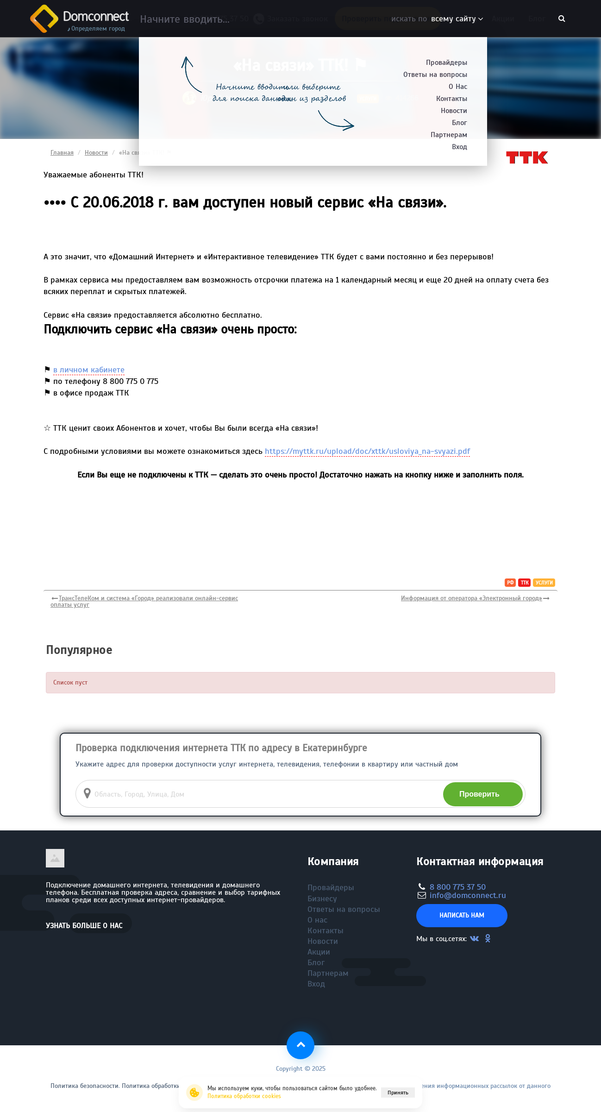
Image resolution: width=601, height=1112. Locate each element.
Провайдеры (330, 887)
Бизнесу (463, 18)
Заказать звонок (294, 20)
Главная (62, 153)
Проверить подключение (388, 18)
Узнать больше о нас (84, 925)
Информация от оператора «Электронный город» (471, 598)
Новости (96, 153)
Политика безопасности (84, 1086)
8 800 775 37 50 (223, 18)
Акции (503, 18)
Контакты (325, 930)
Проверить (479, 794)
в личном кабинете (89, 369)
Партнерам (328, 973)
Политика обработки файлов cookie (173, 1086)
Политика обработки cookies (244, 1096)
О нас (317, 920)
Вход (316, 984)
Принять (398, 1092)
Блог (536, 18)
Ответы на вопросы (343, 909)
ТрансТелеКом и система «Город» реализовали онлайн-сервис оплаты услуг (144, 601)
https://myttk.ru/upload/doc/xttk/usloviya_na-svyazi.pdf (367, 451)
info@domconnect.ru (468, 895)
